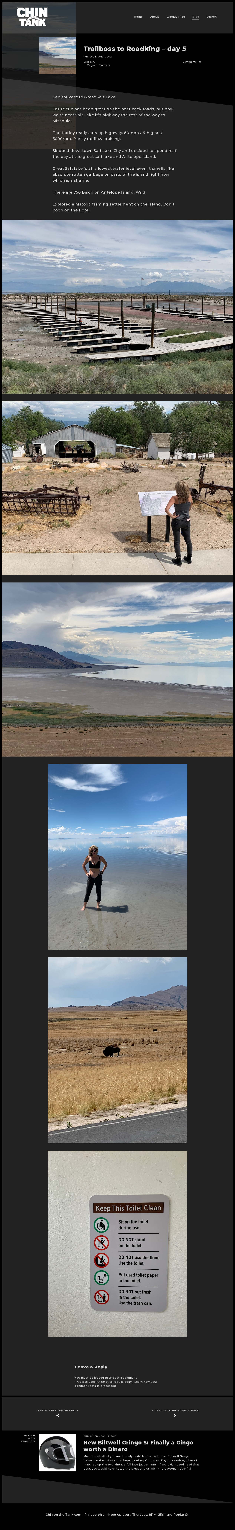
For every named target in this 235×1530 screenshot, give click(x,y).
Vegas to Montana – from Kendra (175, 1410)
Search (212, 16)
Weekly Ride (176, 16)
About (154, 16)
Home (138, 16)
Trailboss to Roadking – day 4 (58, 1410)
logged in (101, 1377)
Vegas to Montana (98, 65)
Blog (195, 16)
